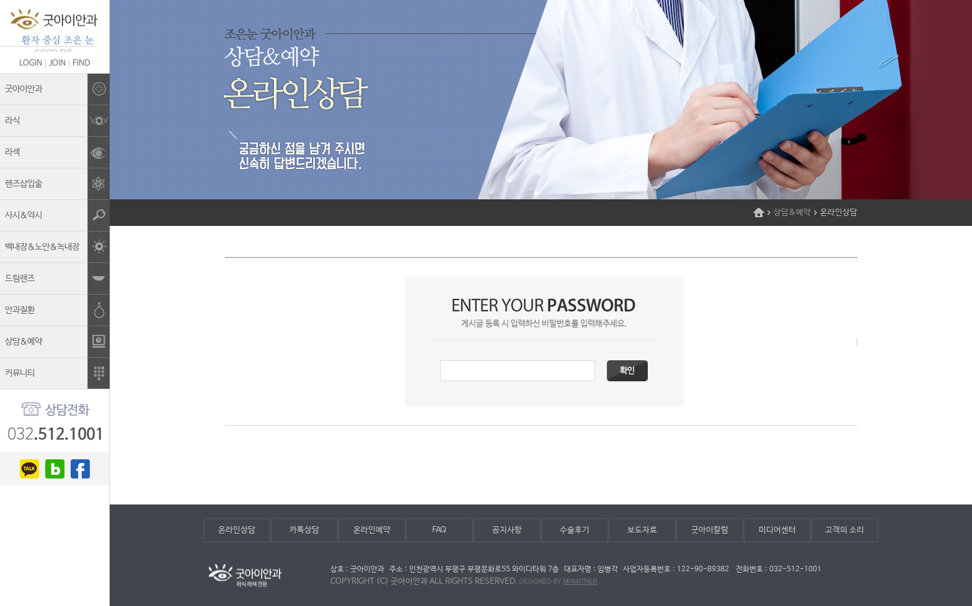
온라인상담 (236, 530)
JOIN (57, 63)
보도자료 (642, 530)
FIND (81, 63)
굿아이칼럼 (709, 530)
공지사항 (507, 530)
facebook (80, 468)
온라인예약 (372, 530)
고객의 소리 (844, 530)
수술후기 (575, 530)
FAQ (439, 530)
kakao (29, 468)
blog (54, 468)
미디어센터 (777, 530)
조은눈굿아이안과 (54, 30)
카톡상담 (304, 530)
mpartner (580, 581)
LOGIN (30, 63)
